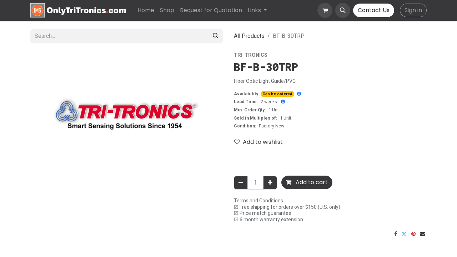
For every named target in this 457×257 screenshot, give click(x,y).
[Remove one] (241, 183)
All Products (249, 35)
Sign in (413, 10)
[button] (342, 10)
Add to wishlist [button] (258, 142)
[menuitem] (146, 10)
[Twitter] (404, 233)
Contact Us (374, 10)
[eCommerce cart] (324, 10)
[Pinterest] (413, 233)
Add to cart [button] (307, 182)
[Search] (215, 36)
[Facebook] (395, 233)
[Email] (422, 233)
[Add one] (270, 183)
